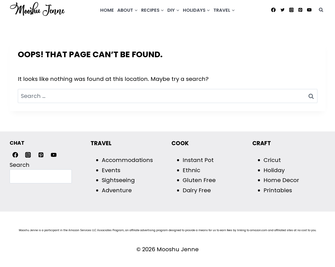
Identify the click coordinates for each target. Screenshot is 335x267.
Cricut (272, 160)
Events (111, 170)
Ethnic (191, 170)
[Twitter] (282, 9)
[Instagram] (291, 9)
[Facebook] (273, 9)
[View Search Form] (321, 9)
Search (20, 165)
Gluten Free (199, 180)
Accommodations (127, 160)
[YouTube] (309, 9)
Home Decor (281, 180)
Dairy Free (197, 190)
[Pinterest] (300, 9)
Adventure (117, 190)
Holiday (274, 170)
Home (107, 10)
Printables (278, 190)
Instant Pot (198, 160)
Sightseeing (118, 180)
